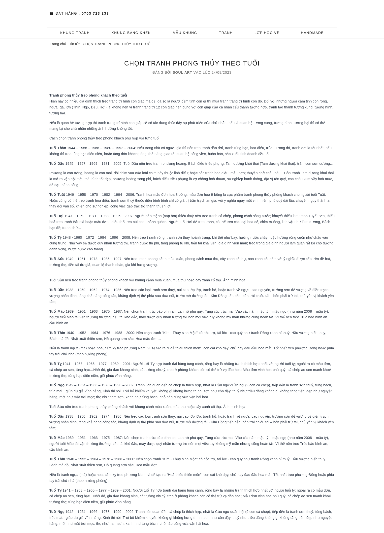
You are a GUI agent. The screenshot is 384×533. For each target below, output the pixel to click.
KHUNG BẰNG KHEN (131, 33)
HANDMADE (312, 33)
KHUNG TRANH (75, 33)
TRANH (226, 33)
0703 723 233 (95, 13)
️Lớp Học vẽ (267, 33)
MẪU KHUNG (185, 33)
